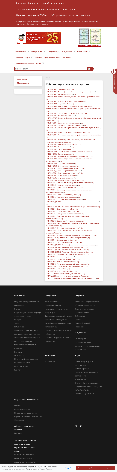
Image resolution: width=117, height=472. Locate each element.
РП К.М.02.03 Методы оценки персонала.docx (64, 214)
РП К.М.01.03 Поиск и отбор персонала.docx (63, 187)
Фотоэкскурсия (51, 327)
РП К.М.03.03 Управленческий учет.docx (61, 259)
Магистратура (23, 83)
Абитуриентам (37, 51)
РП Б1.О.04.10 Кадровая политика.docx (61, 166)
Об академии (20, 51)
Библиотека (19, 327)
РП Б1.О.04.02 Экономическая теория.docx (62, 144)
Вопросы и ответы (22, 409)
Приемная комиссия (53, 305)
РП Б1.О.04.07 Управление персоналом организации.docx (68, 156)
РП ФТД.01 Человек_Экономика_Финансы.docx (64, 273)
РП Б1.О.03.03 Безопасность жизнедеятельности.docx (66, 132)
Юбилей (17, 370)
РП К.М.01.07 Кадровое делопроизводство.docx (65, 199)
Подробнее (69, 468)
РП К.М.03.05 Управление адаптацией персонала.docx (67, 264)
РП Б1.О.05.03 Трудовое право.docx (60, 178)
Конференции (80, 379)
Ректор (17, 309)
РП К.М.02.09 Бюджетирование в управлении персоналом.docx (70, 235)
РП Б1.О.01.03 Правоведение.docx (60, 94)
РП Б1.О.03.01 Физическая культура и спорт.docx (65, 125)
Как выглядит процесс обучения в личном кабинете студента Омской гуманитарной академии (58, 319)
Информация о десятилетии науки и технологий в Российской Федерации (28, 416)
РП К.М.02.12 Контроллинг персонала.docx (62, 242)
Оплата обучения (82, 312)
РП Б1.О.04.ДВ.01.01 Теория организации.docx (64, 168)
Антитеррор (19, 355)
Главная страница (82, 368)
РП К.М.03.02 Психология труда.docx (60, 257)
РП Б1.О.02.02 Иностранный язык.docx (61, 116)
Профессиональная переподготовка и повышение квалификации (87, 346)
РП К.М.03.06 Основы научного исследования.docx (65, 266)
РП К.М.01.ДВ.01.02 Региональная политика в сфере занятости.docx (72, 207)
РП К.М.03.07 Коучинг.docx (56, 269)
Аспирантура (50, 312)
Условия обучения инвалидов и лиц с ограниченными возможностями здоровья (27, 341)
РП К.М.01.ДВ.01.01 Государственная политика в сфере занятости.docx (73, 202)
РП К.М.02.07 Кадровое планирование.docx (63, 228)
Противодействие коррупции (26, 359)
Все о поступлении (52, 301)
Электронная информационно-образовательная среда (45, 9)
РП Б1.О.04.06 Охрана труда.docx (59, 154)
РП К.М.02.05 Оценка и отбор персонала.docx (64, 221)
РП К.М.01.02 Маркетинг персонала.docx (62, 185)
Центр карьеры (81, 339)
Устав (16, 323)
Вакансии (18, 348)
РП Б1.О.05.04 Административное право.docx (63, 180)
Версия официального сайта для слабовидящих (70, 15)
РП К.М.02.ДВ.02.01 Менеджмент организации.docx (66, 250)
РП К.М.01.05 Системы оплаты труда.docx (62, 195)
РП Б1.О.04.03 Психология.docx (58, 147)
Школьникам (82, 51)
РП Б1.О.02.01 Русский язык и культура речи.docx (65, 113)
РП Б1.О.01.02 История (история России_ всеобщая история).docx (71, 92)
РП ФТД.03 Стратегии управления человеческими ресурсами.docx (71, 278)
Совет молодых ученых (84, 393)
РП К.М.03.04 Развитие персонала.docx (61, 262)
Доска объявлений (82, 323)
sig (73, 89)
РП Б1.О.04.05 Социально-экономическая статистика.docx (68, 152)
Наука (27, 57)
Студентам (52, 51)
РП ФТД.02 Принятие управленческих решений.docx (66, 276)
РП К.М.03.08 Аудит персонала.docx (60, 271)
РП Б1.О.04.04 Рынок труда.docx (59, 149)
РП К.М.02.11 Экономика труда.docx (60, 240)
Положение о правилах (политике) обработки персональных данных (24, 458)
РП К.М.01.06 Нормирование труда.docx (62, 197)
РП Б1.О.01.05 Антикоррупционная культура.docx (65, 101)
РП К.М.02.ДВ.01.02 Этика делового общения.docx (65, 247)
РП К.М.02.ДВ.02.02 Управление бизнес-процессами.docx (68, 252)
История (17, 319)
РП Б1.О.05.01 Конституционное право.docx (63, 173)
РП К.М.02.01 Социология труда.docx (60, 209)
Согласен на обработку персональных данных (95, 468)
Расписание (79, 327)
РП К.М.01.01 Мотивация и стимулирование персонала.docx (69, 183)
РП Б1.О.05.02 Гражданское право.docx (61, 175)
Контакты (67, 57)
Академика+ (50, 361)
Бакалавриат (22, 79)
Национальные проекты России (28, 63)
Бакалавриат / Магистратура (56, 309)
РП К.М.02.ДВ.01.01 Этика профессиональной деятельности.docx (71, 245)
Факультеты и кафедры (84, 309)
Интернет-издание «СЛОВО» (31, 15)
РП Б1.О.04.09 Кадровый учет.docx (60, 163)
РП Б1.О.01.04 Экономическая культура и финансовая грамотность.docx (73, 97)
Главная (17, 405)
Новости (19, 57)
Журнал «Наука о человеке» (86, 383)
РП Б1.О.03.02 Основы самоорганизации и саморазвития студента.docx (73, 128)
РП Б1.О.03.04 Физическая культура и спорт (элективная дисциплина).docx (74, 135)
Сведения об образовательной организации (40, 3)
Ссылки (78, 319)
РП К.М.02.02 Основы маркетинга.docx (61, 211)
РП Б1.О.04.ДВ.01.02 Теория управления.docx (64, 171)
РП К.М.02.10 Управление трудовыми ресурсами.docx (67, 238)
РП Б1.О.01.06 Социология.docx (58, 104)
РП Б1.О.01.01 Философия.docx (58, 89)
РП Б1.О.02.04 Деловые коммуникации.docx (63, 123)
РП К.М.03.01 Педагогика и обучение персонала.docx (66, 254)
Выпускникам (67, 51)
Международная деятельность (47, 57)
